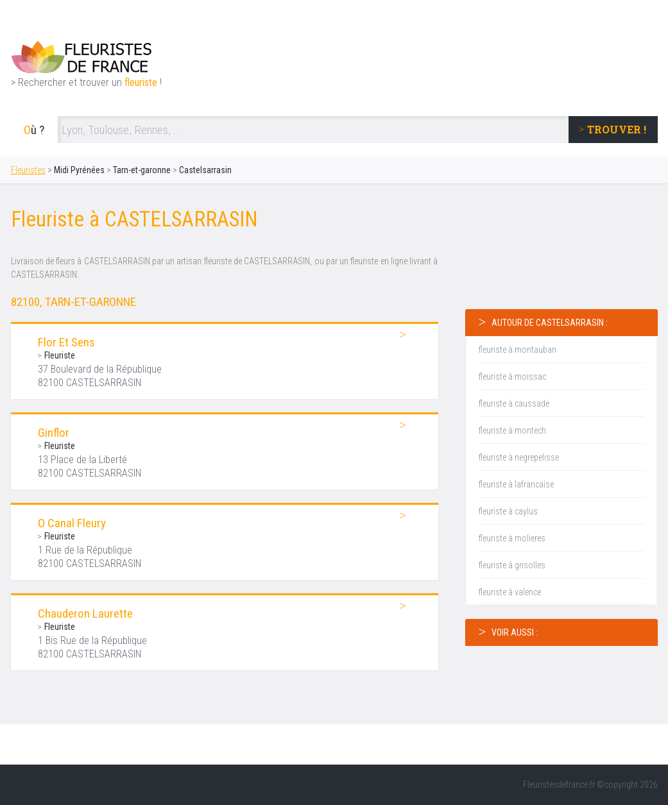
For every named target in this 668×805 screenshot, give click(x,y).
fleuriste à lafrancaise (516, 484)
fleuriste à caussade (514, 403)
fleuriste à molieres (512, 538)
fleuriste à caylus (508, 511)
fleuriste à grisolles (512, 565)
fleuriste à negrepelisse (519, 457)
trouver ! (616, 129)
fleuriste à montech (512, 430)
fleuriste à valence (510, 592)
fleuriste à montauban (517, 349)
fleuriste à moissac (512, 376)
